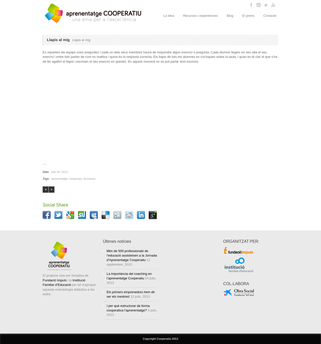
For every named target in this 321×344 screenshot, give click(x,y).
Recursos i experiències (200, 16)
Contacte (269, 16)
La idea (169, 16)
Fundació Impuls (54, 280)
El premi (248, 16)
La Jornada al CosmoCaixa (51, 189)
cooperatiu (75, 178)
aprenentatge (59, 178)
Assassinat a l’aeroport (45, 189)
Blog (230, 16)
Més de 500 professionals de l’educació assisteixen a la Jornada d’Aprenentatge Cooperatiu (132, 255)
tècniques (89, 178)
